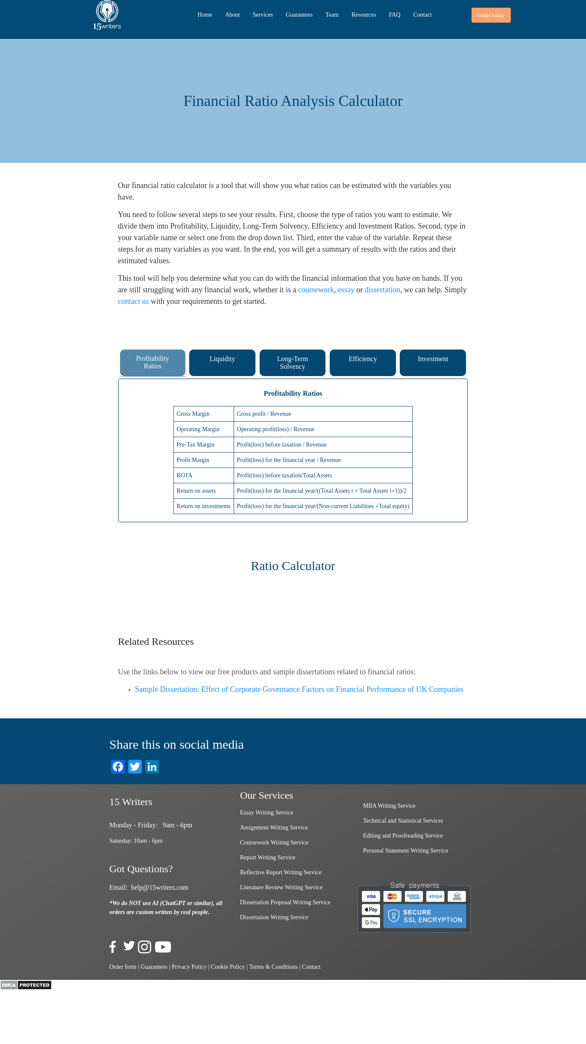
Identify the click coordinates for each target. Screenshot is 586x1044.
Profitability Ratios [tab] (152, 362)
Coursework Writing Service (274, 842)
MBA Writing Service (389, 806)
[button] (491, 15)
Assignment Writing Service (274, 827)
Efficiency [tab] (363, 358)
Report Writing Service (268, 857)
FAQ (394, 15)
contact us (133, 301)
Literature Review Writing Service (281, 887)
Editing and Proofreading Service (403, 835)
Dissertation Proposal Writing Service (285, 902)
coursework (316, 289)
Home (204, 15)
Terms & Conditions (273, 967)
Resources (364, 15)
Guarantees (299, 15)
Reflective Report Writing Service (281, 872)
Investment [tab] (433, 358)
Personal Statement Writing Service (405, 850)
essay (346, 289)
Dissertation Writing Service (274, 917)
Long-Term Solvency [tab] (292, 362)
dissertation (382, 289)
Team (332, 15)
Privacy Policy (189, 967)
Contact (422, 15)
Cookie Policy (228, 967)
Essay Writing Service (266, 812)
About (232, 15)
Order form (122, 967)
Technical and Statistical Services (403, 821)
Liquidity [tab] (222, 358)
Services (263, 15)
